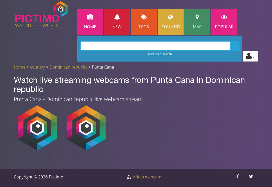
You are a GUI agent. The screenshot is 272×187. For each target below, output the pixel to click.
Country (171, 22)
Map (197, 22)
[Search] (160, 46)
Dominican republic (68, 67)
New (117, 22)
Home (90, 22)
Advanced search (159, 54)
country (37, 67)
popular (224, 22)
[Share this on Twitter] (251, 178)
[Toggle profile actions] (250, 56)
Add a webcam (147, 177)
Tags (144, 22)
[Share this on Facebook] (238, 178)
